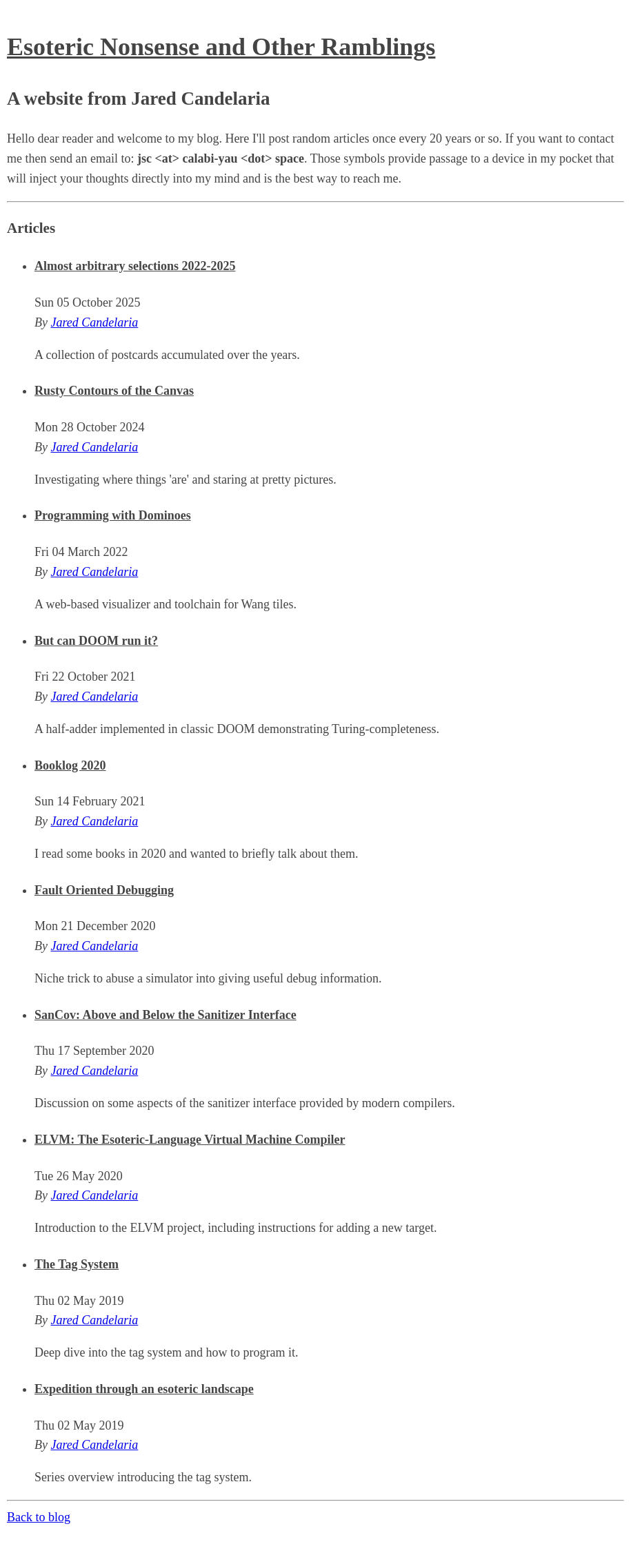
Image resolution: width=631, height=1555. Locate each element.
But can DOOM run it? (96, 641)
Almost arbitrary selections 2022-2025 (134, 266)
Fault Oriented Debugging (104, 890)
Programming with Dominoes (112, 515)
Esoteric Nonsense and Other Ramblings (221, 47)
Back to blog (38, 1517)
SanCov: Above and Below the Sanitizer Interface (165, 1015)
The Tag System (76, 1264)
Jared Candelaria (94, 322)
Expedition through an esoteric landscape (144, 1389)
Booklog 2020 (70, 765)
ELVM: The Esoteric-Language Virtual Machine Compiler (189, 1139)
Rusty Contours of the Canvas (114, 391)
